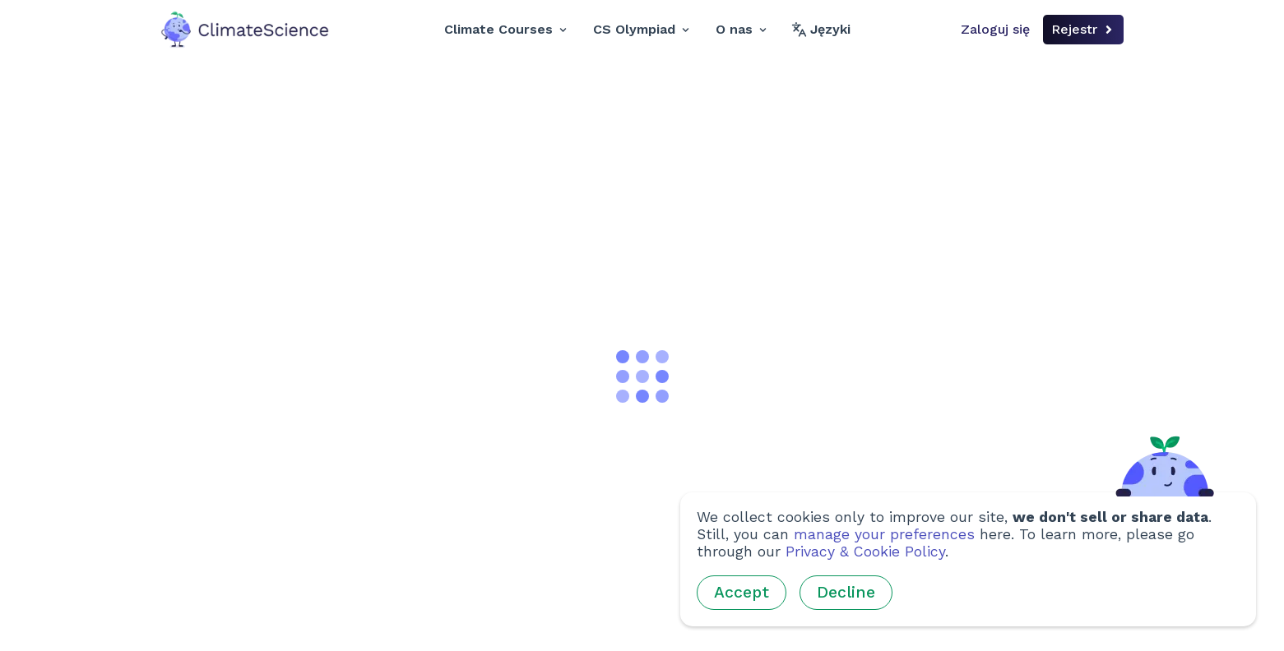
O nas (741, 29)
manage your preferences (884, 534)
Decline (846, 592)
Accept (741, 592)
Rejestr (1083, 29)
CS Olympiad (641, 29)
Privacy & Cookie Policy (865, 551)
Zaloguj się (995, 29)
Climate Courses (505, 29)
